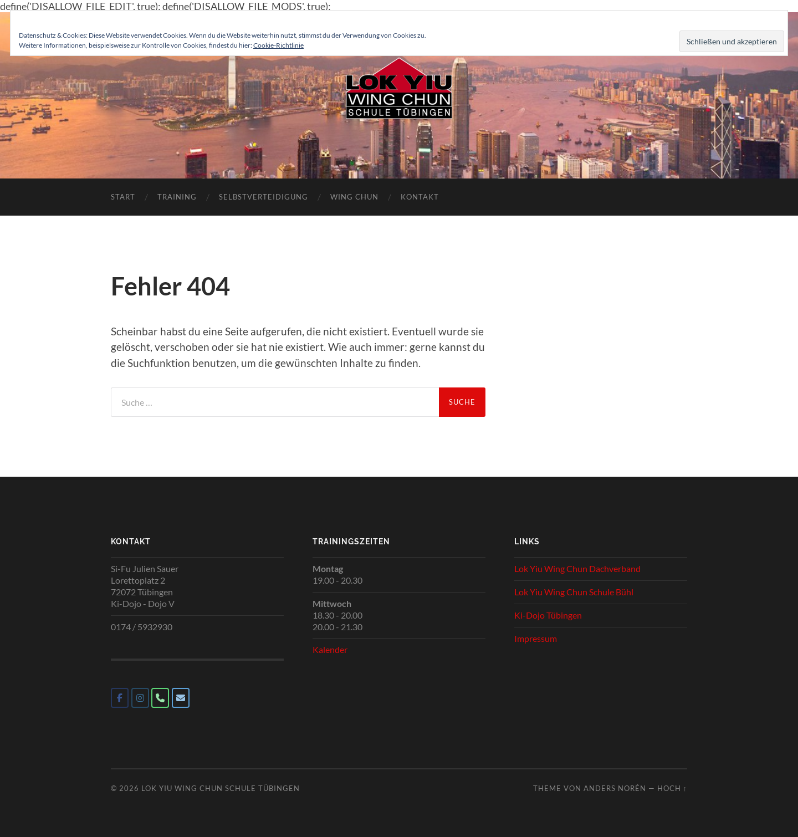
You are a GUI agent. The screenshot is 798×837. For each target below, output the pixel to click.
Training (177, 196)
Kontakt (420, 196)
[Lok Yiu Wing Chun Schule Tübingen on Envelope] (181, 698)
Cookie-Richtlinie (278, 45)
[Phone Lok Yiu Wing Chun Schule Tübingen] (160, 698)
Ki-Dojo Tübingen (548, 615)
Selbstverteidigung (263, 196)
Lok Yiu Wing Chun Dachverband (577, 568)
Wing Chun (354, 196)
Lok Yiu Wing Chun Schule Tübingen (220, 788)
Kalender (330, 649)
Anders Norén (615, 788)
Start (123, 196)
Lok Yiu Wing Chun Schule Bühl (573, 591)
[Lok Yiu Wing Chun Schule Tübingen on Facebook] (120, 698)
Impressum (535, 638)
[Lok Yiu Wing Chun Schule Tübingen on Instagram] (140, 698)
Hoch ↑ (672, 788)
